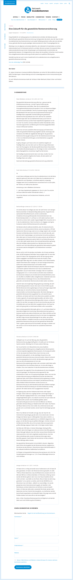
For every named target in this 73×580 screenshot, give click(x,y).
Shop (53, 20)
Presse (23, 17)
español (51, 3)
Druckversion (30, 32)
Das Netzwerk (32, 20)
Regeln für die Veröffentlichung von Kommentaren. (41, 513)
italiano (61, 3)
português (56, 3)
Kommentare (40, 17)
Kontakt (55, 17)
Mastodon (5, 27)
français (46, 3)
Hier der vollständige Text (16, 62)
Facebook (5, 36)
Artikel (15, 17)
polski (65, 3)
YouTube (5, 46)
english (42, 3)
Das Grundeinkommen (17, 20)
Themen (11, 26)
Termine (48, 17)
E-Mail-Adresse (18, 545)
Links (49, 20)
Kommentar (18, 516)
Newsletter (31, 17)
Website (16, 553)
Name (16, 538)
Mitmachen (42, 20)
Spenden (59, 19)
